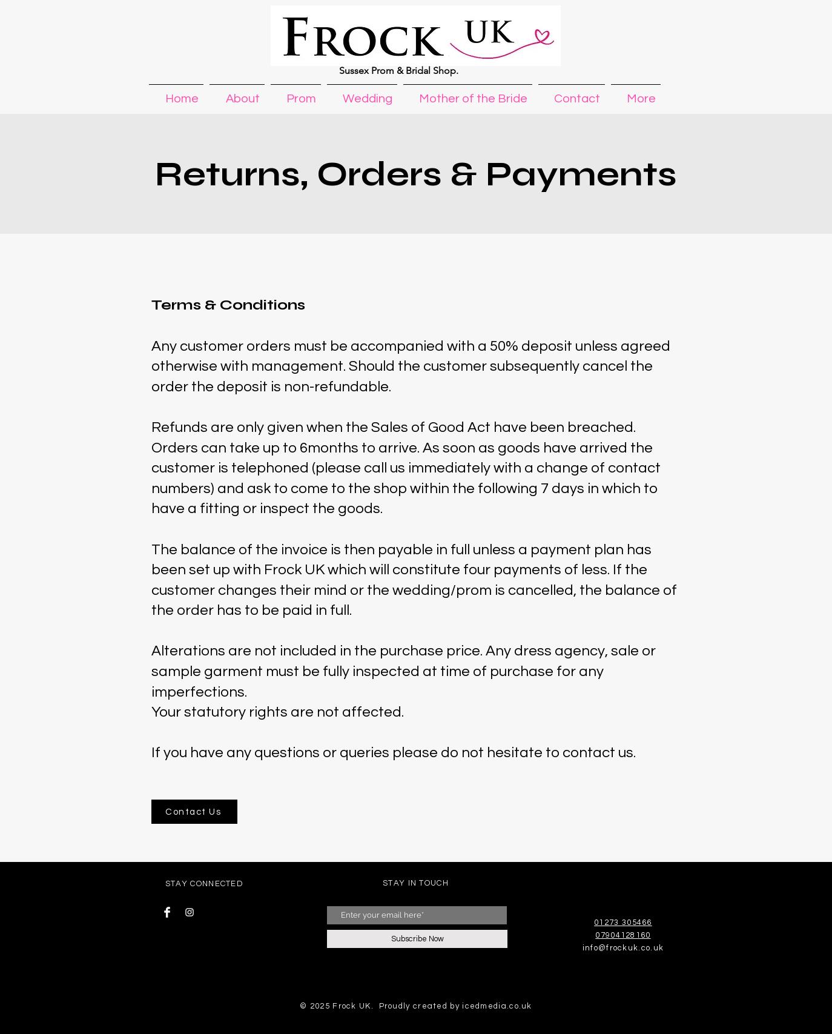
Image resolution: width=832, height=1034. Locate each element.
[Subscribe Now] (417, 939)
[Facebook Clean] (167, 912)
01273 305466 (623, 922)
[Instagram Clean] (189, 912)
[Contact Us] (194, 812)
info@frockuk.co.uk (623, 948)
